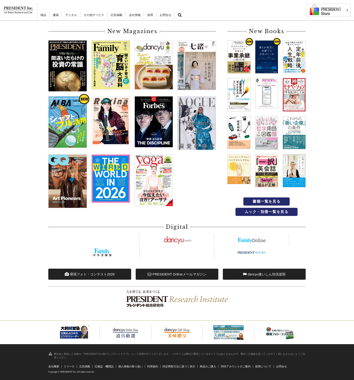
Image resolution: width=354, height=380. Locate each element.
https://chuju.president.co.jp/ (102, 252)
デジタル (71, 15)
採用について (263, 366)
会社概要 (53, 366)
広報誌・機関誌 (104, 366)
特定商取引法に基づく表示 (179, 366)
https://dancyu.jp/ (177, 240)
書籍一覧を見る (266, 201)
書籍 (56, 15)
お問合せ (165, 15)
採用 (150, 15)
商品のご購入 (208, 366)
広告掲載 (116, 15)
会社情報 (135, 15)
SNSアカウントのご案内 (236, 366)
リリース (69, 366)
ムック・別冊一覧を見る (267, 212)
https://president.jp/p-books (251, 252)
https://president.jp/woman (177, 252)
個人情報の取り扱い (130, 366)
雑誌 (43, 15)
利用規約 (152, 366)
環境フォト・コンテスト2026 (90, 274)
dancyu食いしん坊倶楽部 (264, 274)
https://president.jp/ (102, 240)
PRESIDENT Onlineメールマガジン (177, 274)
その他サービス (94, 15)
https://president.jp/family (251, 240)
